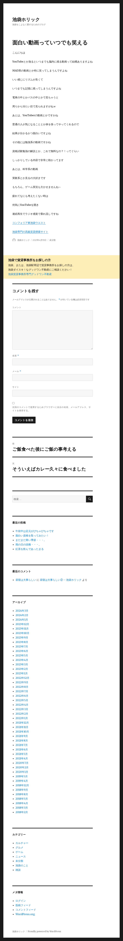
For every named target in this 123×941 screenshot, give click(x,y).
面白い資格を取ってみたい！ (32, 535)
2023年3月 (22, 664)
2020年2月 (22, 767)
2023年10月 (22, 633)
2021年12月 (22, 722)
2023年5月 (22, 655)
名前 (15, 355)
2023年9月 (22, 637)
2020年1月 (22, 771)
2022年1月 (22, 718)
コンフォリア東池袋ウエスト (29, 222)
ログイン (21, 900)
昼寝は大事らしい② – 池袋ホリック (61, 579)
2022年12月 (22, 677)
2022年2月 (22, 713)
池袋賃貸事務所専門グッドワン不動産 (30, 274)
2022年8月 (22, 686)
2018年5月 (22, 798)
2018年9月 (22, 789)
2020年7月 (22, 762)
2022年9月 (22, 682)
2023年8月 (22, 642)
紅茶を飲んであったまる (30, 549)
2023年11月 (22, 628)
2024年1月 (22, 619)
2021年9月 (22, 736)
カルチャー (22, 843)
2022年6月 (22, 695)
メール (16, 371)
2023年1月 (22, 673)
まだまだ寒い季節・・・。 (31, 540)
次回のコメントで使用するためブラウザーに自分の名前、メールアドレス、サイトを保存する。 (51, 409)
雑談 (18, 869)
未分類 (52, 240)
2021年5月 (22, 754)
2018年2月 (22, 812)
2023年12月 (22, 624)
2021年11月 (22, 727)
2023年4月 (22, 659)
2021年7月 (22, 745)
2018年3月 (22, 807)
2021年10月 (22, 731)
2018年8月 (22, 794)
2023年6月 (22, 651)
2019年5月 (22, 776)
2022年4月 (22, 704)
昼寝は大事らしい (26, 579)
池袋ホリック (26, 19)
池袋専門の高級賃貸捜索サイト (30, 231)
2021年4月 (22, 758)
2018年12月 (22, 785)
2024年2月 (22, 615)
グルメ (19, 847)
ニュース (21, 856)
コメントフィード (26, 909)
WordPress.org (25, 914)
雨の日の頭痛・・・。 (28, 544)
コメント (16, 307)
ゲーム (19, 852)
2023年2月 (22, 668)
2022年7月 (22, 691)
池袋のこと (22, 865)
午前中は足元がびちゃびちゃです (35, 531)
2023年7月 (22, 646)
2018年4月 (22, 803)
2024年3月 (22, 610)
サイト (15, 387)
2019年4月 (22, 780)
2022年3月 (22, 709)
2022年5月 (22, 700)
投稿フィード (23, 905)
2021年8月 (22, 740)
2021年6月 (22, 749)
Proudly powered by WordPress (44, 931)
